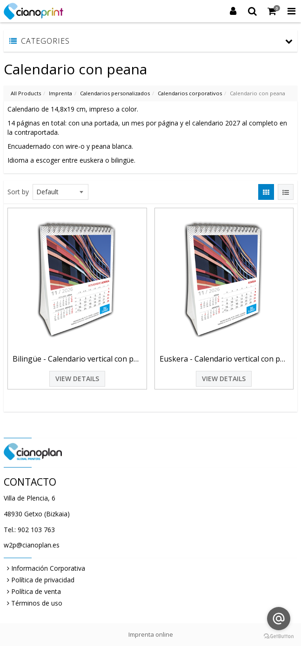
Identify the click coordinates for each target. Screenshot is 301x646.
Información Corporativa (48, 568)
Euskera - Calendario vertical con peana (224, 359)
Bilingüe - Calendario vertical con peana (77, 359)
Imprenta (60, 93)
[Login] (233, 11)
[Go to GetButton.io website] (279, 636)
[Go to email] (278, 618)
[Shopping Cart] (272, 11)
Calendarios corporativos (190, 93)
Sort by (18, 191)
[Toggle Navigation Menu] (291, 11)
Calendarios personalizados (115, 93)
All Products (26, 93)
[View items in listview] (286, 192)
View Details (77, 378)
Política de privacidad (42, 579)
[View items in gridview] (266, 192)
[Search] (252, 11)
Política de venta (36, 591)
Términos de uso (36, 603)
